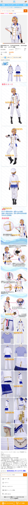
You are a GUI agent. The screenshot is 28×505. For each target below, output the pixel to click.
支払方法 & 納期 (17, 57)
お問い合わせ (7, 494)
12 (15, 43)
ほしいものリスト (8, 486)
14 (17, 43)
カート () (6, 478)
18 (22, 43)
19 (23, 43)
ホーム (2, 7)
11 (14, 43)
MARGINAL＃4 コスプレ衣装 (16, 471)
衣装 (3, 5)
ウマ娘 (14, 13)
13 (16, 43)
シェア (3, 57)
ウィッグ (10, 5)
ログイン (6, 482)
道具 (24, 5)
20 (24, 43)
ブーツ (17, 5)
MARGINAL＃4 (18, 7)
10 (13, 43)
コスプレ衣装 (9, 7)
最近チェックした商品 (9, 490)
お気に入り (9, 57)
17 (21, 43)
